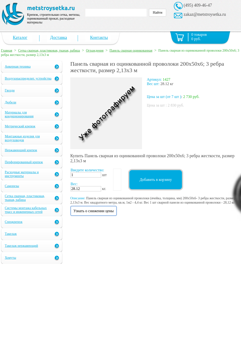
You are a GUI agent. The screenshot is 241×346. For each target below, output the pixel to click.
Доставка (58, 37)
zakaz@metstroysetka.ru (205, 14)
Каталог (20, 37)
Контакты (99, 37)
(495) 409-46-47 (198, 5)
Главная (6, 50)
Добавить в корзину (156, 180)
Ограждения (95, 50)
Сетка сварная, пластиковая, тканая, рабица (49, 50)
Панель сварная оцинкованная (131, 50)
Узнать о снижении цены (93, 211)
